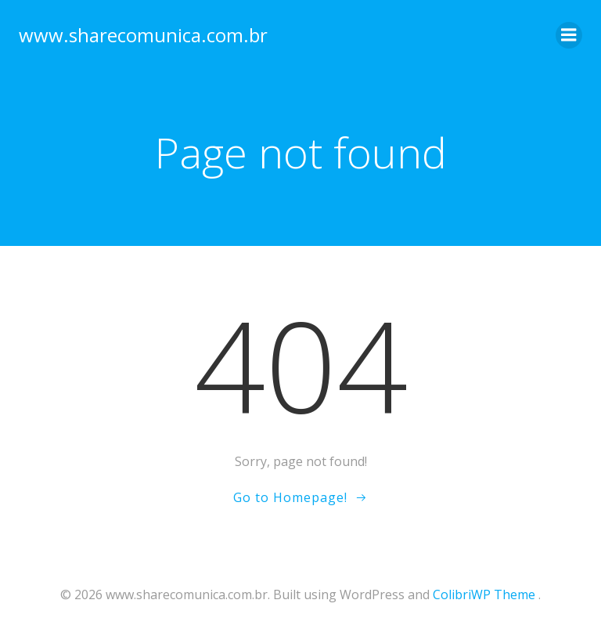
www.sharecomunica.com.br (143, 35)
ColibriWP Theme (484, 594)
